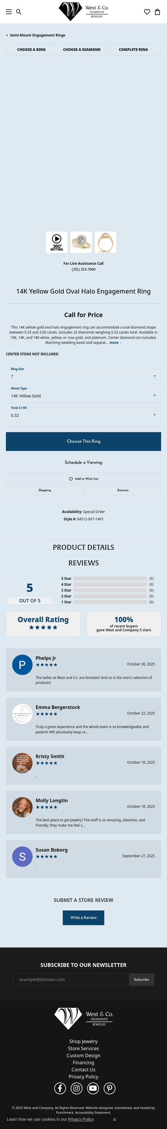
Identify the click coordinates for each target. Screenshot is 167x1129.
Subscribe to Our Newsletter (83, 965)
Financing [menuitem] (83, 1062)
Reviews (83, 563)
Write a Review (83, 917)
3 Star (66, 590)
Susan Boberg (52, 850)
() (151, 578)
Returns (123, 490)
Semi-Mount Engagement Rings (37, 35)
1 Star (66, 602)
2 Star (66, 596)
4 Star (66, 584)
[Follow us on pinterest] (109, 1088)
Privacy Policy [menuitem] (83, 1076)
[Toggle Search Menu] (19, 12)
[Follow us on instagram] (76, 1088)
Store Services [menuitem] (83, 1048)
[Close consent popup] (114, 1119)
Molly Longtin (52, 800)
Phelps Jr (46, 658)
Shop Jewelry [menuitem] (84, 1041)
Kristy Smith (50, 756)
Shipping (45, 490)
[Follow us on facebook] (60, 1088)
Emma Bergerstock (58, 707)
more (116, 342)
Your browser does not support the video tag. (83, 92)
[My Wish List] (147, 12)
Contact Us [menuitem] (83, 1069)
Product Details (83, 547)
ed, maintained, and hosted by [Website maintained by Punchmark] (132, 1107)
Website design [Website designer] (97, 1107)
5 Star (66, 578)
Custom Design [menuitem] (83, 1055)
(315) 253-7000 (83, 269)
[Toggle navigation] (7, 12)
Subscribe (141, 979)
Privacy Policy (80, 1119)
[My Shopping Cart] (157, 12)
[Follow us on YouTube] (93, 1088)
